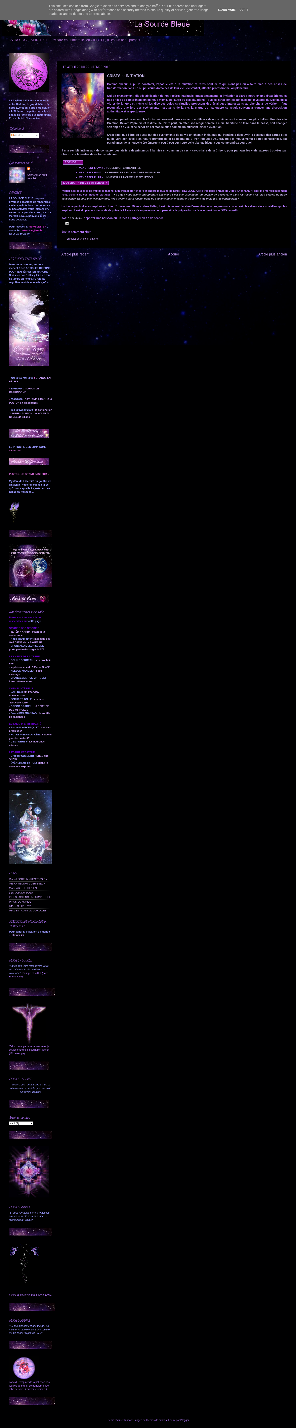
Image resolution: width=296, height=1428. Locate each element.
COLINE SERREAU (21, 660)
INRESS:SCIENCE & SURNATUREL (29, 897)
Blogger (184, 1420)
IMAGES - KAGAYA (20, 906)
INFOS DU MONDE (20, 901)
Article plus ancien (272, 254)
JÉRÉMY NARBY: (21, 631)
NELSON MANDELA (23, 670)
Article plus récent (75, 254)
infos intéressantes (20, 681)
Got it (244, 9)
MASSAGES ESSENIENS (23, 888)
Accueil (174, 254)
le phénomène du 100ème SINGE (30, 667)
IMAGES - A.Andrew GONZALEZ (27, 910)
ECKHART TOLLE (21, 699)
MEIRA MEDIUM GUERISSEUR (27, 883)
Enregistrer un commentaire (82, 238)
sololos (163, 1420)
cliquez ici (18, 935)
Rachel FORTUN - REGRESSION (28, 879)
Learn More (227, 9)
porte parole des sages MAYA (26, 649)
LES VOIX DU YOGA (21, 892)
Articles (17, 135)
